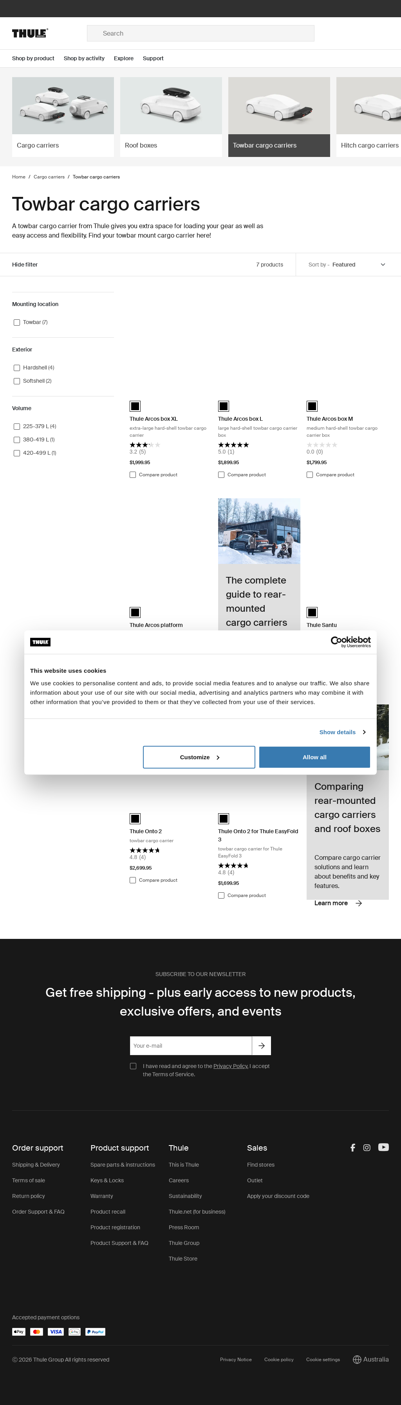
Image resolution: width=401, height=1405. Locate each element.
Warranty (101, 1196)
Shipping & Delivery (36, 1164)
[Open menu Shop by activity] (89, 58)
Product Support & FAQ (119, 1242)
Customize (199, 756)
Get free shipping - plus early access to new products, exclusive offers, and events (200, 1002)
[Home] (49, 33)
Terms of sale (28, 1180)
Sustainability (185, 1196)
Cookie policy (279, 1359)
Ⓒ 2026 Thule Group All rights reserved (60, 1359)
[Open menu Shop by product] (38, 58)
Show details (338, 732)
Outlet (255, 1180)
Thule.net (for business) (197, 1211)
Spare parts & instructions (122, 1164)
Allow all (315, 756)
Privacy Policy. (230, 1066)
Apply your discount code (278, 1196)
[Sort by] (359, 264)
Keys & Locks (107, 1180)
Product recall (107, 1211)
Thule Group (184, 1242)
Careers (179, 1180)
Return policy (28, 1196)
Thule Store (183, 1258)
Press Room (184, 1227)
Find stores (261, 1164)
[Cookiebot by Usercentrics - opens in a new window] (336, 642)
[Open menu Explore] (128, 58)
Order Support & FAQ (38, 1211)
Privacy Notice (236, 1359)
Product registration (115, 1227)
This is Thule (184, 1164)
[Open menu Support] (158, 58)
